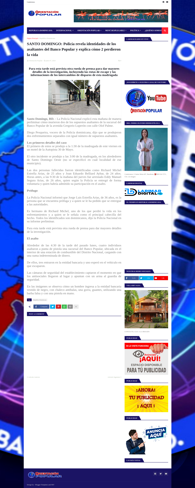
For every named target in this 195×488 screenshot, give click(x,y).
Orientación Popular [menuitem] (88, 31)
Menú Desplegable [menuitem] (115, 31)
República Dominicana (47, 38)
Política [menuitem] (134, 31)
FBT (52, 485)
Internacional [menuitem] (64, 31)
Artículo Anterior (34, 377)
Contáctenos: (31, 2)
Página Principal (32, 38)
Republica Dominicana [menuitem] (40, 31)
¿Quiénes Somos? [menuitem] (153, 31)
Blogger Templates (41, 485)
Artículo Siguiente (114, 377)
